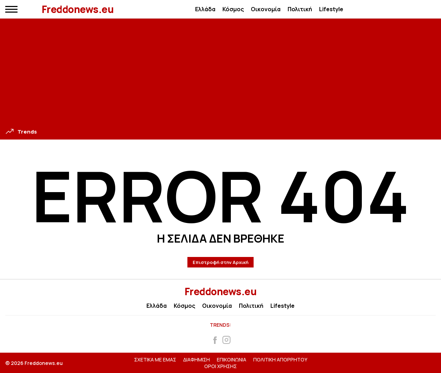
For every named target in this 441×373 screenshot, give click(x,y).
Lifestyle (331, 9)
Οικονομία (266, 9)
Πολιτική (300, 9)
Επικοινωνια (231, 359)
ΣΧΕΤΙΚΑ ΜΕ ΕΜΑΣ (155, 359)
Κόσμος (233, 9)
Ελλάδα (205, 9)
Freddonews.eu (78, 9)
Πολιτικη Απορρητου (280, 359)
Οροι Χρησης (220, 366)
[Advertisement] (221, 75)
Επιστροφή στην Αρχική (220, 262)
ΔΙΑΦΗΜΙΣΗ (196, 359)
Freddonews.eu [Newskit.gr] (221, 291)
